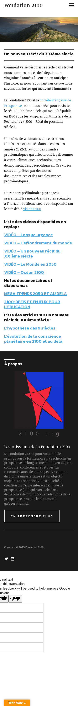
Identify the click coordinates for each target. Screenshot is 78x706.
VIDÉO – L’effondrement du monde (38, 243)
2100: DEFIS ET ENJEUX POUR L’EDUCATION (32, 304)
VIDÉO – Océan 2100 (24, 272)
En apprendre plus (32, 516)
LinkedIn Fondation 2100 (13, 558)
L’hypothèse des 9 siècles (29, 328)
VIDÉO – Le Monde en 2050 (30, 264)
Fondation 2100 (23, 5)
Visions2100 (32, 209)
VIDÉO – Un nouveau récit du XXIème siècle (32, 253)
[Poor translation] (15, 599)
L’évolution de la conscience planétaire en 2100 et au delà (33, 338)
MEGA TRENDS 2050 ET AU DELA (35, 293)
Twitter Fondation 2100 (7, 558)
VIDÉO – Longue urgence (28, 235)
